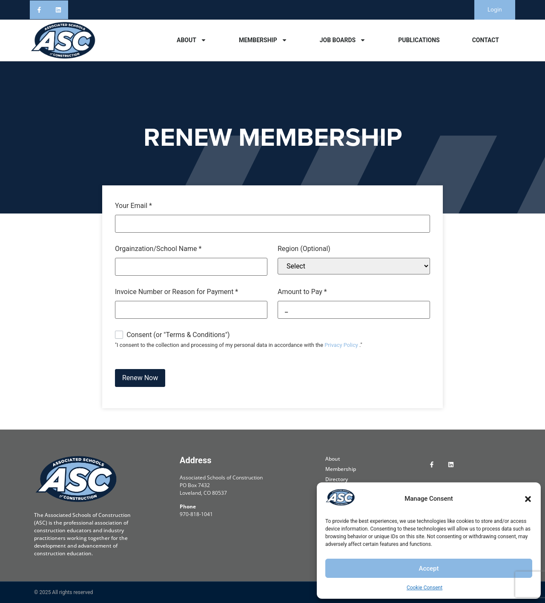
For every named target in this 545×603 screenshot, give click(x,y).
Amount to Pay (302, 292)
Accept (429, 568)
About (192, 40)
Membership (263, 40)
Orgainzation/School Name (158, 248)
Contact (485, 40)
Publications (419, 40)
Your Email (133, 205)
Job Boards (343, 40)
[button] (528, 499)
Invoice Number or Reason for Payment (176, 292)
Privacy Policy (341, 345)
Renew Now (140, 378)
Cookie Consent (424, 588)
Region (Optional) (304, 248)
